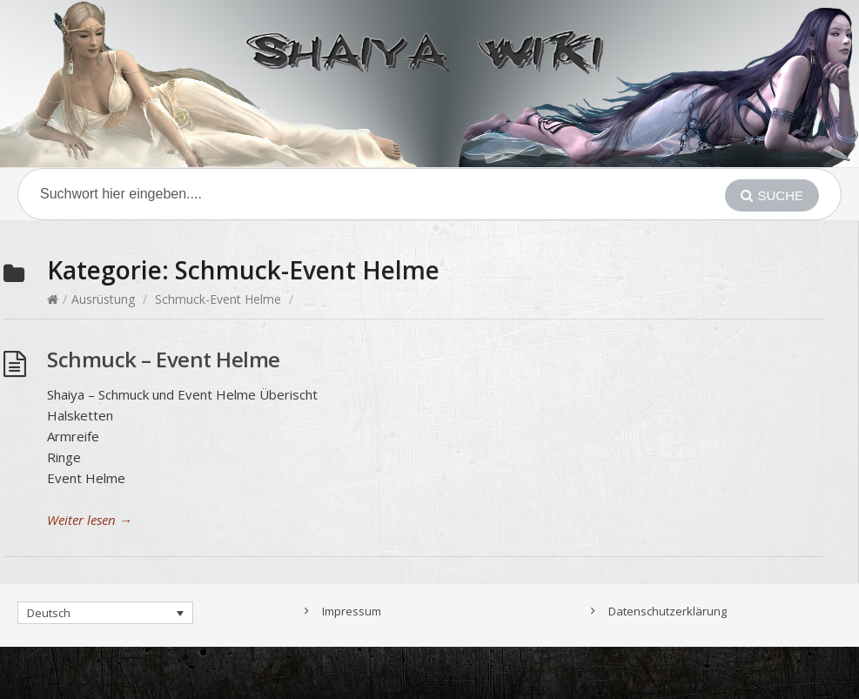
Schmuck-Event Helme (218, 299)
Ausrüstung (103, 299)
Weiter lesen (89, 519)
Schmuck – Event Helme (163, 359)
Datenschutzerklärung (667, 611)
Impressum (351, 611)
